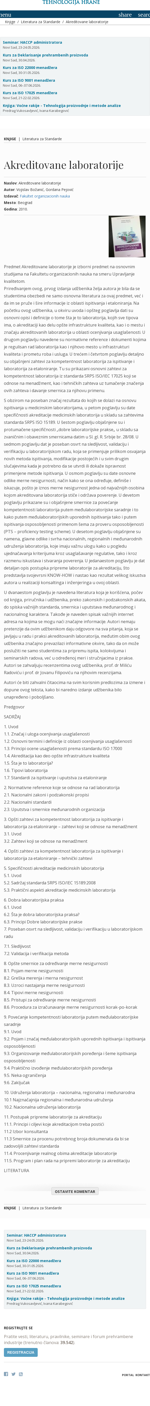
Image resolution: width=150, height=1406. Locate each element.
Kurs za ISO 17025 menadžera (30, 92)
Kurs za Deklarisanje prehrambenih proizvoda (45, 55)
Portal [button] (128, 1375)
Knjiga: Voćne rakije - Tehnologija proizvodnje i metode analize (62, 105)
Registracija (20, 1352)
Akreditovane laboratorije (87, 21)
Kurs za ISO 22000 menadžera (30, 67)
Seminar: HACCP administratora (32, 42)
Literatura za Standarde (40, 21)
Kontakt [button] (142, 1375)
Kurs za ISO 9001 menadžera (29, 80)
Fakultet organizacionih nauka (45, 196)
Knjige (10, 21)
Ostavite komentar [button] (75, 1191)
